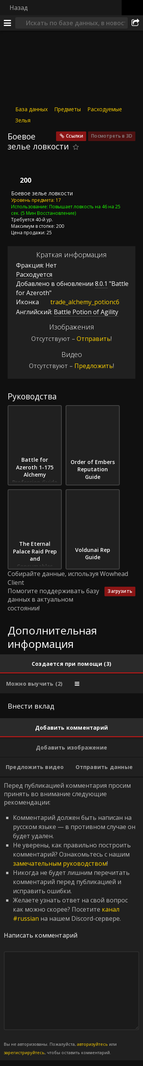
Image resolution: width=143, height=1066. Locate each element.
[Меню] (7, 23)
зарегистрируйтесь (24, 1052)
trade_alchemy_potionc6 (79, 302)
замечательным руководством (60, 863)
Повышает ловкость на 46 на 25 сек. (66, 209)
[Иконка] (20, 173)
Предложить (93, 366)
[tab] (71, 663)
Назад (19, 7)
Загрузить (120, 591)
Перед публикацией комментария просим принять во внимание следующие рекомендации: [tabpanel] (71, 918)
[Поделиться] (135, 23)
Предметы (67, 109)
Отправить (94, 338)
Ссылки (74, 136)
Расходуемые (104, 109)
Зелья (23, 120)
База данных (31, 109)
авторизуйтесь (92, 1044)
